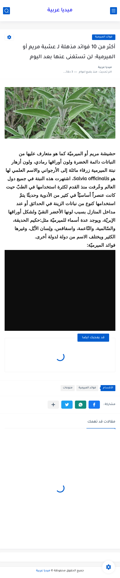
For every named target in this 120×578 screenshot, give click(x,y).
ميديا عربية (60, 10)
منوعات (67, 387)
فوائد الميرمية (103, 37)
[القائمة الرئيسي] (113, 10)
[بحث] (6, 10)
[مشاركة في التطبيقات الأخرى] (53, 405)
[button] (94, 405)
